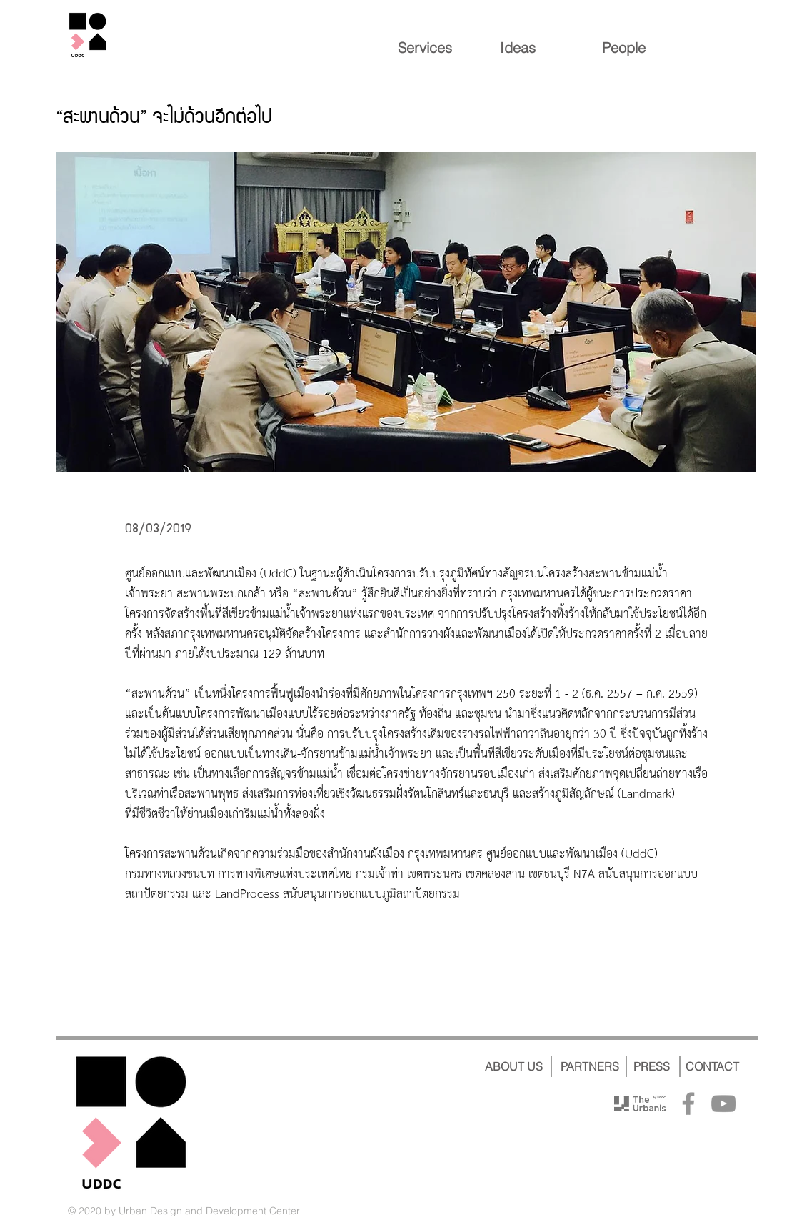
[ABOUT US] (514, 1066)
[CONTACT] (712, 1066)
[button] (406, 312)
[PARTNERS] (590, 1066)
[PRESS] (652, 1066)
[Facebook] (688, 1103)
